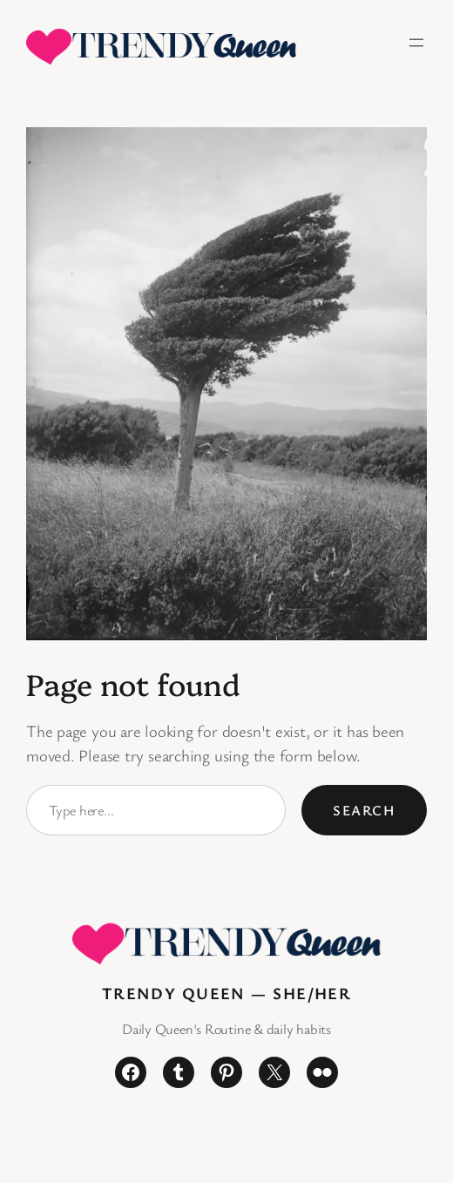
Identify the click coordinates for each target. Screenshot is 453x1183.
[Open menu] (416, 42)
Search (364, 810)
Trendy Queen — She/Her (227, 993)
